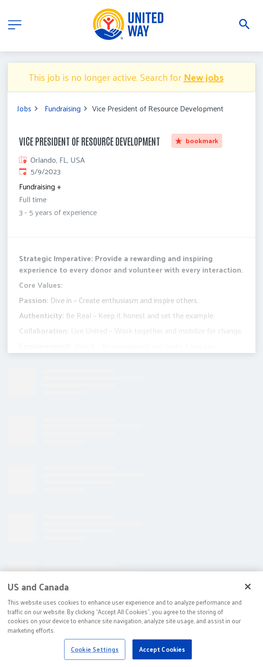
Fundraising (63, 108)
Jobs (24, 108)
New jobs (204, 77)
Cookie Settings (95, 656)
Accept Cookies (162, 656)
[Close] (247, 594)
